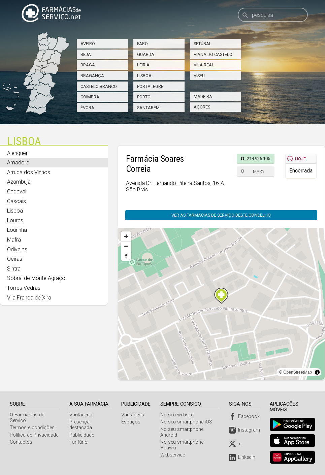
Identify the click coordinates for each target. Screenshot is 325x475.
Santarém (148, 107)
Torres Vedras (23, 288)
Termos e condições (32, 428)
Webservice (173, 455)
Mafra (14, 239)
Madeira (203, 96)
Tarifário (79, 442)
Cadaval (16, 191)
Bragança (92, 75)
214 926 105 (258, 158)
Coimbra (89, 96)
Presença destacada (81, 425)
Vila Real (204, 64)
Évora (87, 107)
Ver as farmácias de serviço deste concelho (221, 215)
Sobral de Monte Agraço (36, 278)
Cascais (16, 201)
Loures (15, 220)
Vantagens (81, 415)
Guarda (145, 54)
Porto (144, 96)
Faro (142, 43)
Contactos (21, 442)
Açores (202, 106)
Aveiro (87, 43)
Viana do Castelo (213, 54)
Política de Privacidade (34, 435)
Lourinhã (17, 230)
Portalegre (150, 86)
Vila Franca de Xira (29, 297)
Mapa (258, 171)
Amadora (18, 162)
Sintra (14, 268)
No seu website (177, 415)
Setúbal (203, 43)
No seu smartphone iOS (187, 422)
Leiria (143, 64)
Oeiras (14, 259)
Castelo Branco (98, 86)
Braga (87, 64)
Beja (85, 54)
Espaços (131, 422)
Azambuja (19, 182)
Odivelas (17, 249)
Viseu (199, 75)
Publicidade (82, 435)
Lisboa (144, 75)
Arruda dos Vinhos (28, 172)
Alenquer (17, 153)
